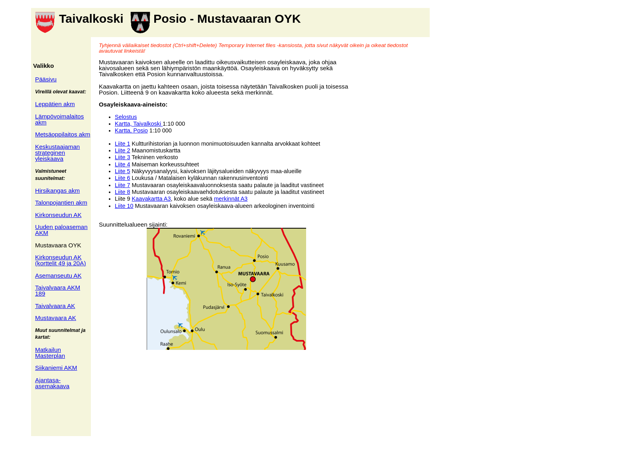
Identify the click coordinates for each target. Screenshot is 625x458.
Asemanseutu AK (58, 275)
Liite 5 (122, 171)
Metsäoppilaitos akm (62, 134)
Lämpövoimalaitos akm (59, 119)
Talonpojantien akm (61, 202)
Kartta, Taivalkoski (139, 123)
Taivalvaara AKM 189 (57, 290)
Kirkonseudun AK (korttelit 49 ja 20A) (60, 260)
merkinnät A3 (231, 198)
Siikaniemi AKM (56, 367)
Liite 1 (122, 143)
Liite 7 (122, 185)
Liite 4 (122, 164)
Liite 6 (122, 178)
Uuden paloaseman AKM (61, 229)
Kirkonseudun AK (58, 214)
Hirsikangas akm (57, 190)
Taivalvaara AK (55, 305)
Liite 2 (122, 150)
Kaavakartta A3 (151, 198)
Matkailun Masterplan (50, 352)
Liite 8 (122, 192)
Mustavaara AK (55, 317)
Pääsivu (46, 79)
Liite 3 (122, 157)
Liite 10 (124, 206)
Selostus (126, 117)
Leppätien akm (55, 104)
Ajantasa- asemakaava (52, 383)
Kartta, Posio (131, 130)
